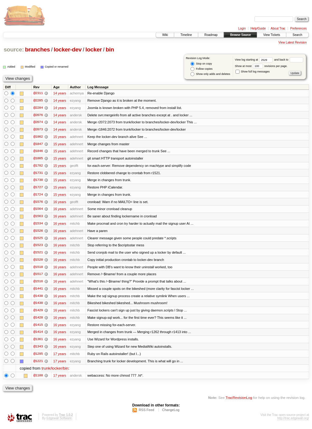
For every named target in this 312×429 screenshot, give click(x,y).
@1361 (38, 341)
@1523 (38, 246)
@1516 (38, 283)
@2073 (38, 129)
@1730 (38, 180)
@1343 (38, 348)
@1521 (38, 253)
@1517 (38, 275)
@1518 (38, 268)
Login (242, 28)
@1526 (38, 232)
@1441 (38, 290)
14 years (59, 93)
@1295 (38, 356)
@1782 (38, 166)
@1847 (38, 144)
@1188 (38, 378)
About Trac (278, 28)
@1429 (38, 312)
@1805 (38, 158)
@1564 (38, 210)
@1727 (38, 188)
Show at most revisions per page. (261, 66)
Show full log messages (253, 71)
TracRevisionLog (238, 400)
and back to (288, 59)
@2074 (38, 122)
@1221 (38, 363)
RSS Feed (146, 412)
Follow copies (201, 69)
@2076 (38, 115)
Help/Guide (258, 28)
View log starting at (254, 59)
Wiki (165, 35)
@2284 (38, 107)
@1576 (38, 202)
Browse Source (240, 35)
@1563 (38, 217)
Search (297, 35)
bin (110, 49)
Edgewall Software (59, 421)
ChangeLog (170, 412)
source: (14, 49)
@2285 (38, 100)
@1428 (38, 319)
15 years (59, 137)
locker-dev (68, 49)
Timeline (186, 35)
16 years (59, 203)
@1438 (38, 297)
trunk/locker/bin (54, 371)
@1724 (38, 195)
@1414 (38, 334)
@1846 (38, 151)
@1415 (38, 327)
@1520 (38, 261)
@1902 (38, 137)
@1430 (38, 305)
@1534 (38, 224)
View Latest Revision (292, 42)
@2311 (38, 93)
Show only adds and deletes (210, 74)
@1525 (38, 239)
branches (37, 49)
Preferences (298, 28)
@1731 (38, 173)
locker (93, 49)
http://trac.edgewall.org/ (293, 421)
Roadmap (211, 35)
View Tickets (271, 35)
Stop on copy (201, 64)
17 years (59, 356)
